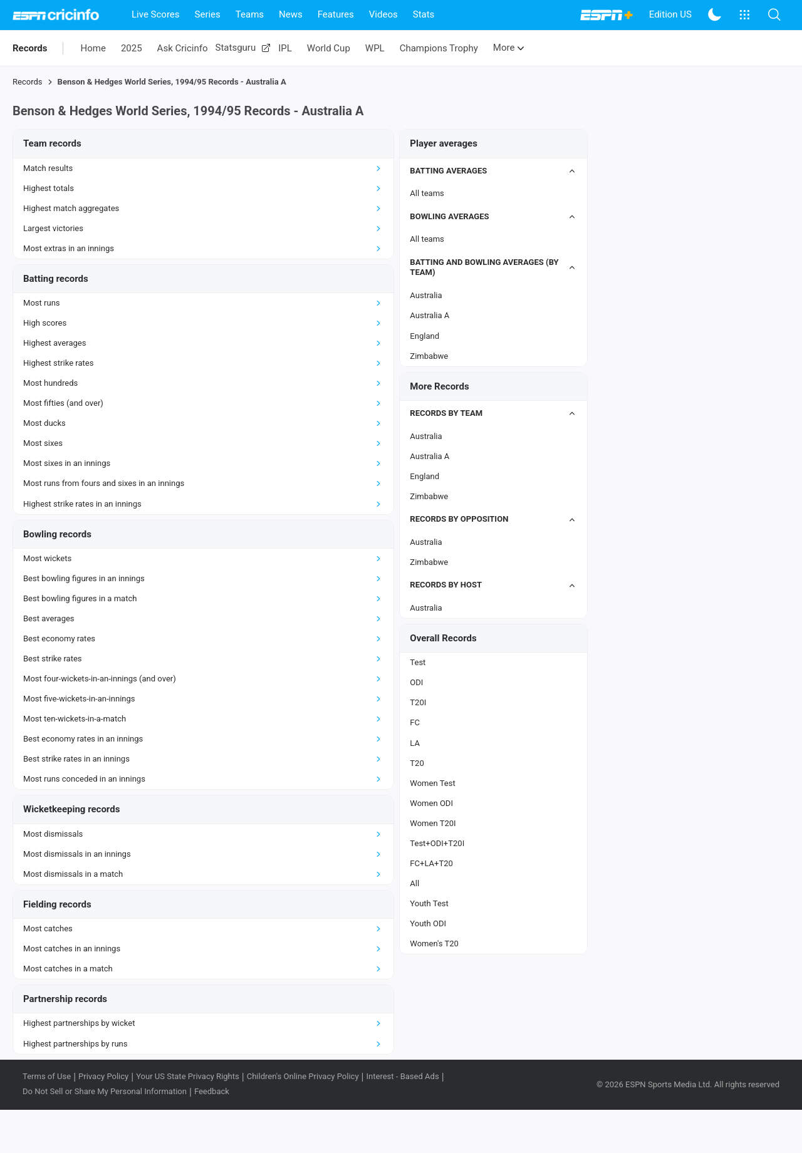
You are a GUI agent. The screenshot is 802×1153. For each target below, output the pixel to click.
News (291, 14)
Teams (250, 14)
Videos (383, 14)
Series (208, 14)
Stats (424, 14)
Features (336, 14)
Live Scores (156, 14)
